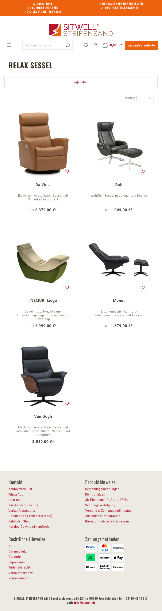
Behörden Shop (19, 521)
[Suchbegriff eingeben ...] (42, 45)
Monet (119, 300)
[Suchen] (68, 45)
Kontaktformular (20, 489)
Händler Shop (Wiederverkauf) (30, 516)
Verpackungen (18, 578)
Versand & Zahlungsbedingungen (109, 510)
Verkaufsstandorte (141, 45)
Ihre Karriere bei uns (23, 505)
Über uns (15, 499)
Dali (119, 184)
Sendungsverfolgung (100, 505)
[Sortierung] (138, 98)
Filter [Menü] (81, 81)
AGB (11, 546)
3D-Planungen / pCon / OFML (106, 499)
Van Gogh (43, 416)
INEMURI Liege (43, 300)
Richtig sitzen (95, 494)
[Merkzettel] (86, 45)
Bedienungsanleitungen (102, 489)
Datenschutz (17, 551)
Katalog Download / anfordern (30, 526)
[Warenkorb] (112, 45)
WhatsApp (15, 494)
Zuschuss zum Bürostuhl (103, 516)
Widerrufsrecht (19, 567)
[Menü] (9, 45)
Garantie (14, 556)
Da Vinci (43, 184)
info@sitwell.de (85, 602)
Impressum (16, 562)
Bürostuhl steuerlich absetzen (107, 521)
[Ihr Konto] (95, 45)
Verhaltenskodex (20, 573)
